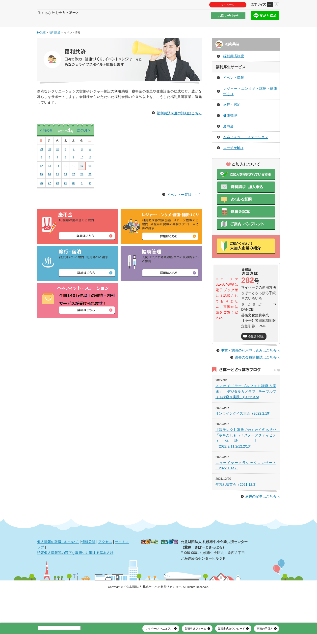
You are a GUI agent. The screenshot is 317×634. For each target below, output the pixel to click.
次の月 (83, 145)
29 (41, 163)
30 (49, 163)
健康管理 (230, 130)
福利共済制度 (233, 71)
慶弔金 (228, 141)
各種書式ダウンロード (231, 628)
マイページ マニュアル (159, 628)
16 (73, 180)
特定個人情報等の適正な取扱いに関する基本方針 (75, 578)
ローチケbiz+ (233, 163)
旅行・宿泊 (231, 120)
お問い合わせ (228, 18)
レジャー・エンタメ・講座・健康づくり (250, 106)
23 (73, 189)
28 (57, 197)
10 (81, 172)
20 (49, 189)
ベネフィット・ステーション (245, 152)
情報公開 (88, 567)
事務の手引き (265, 628)
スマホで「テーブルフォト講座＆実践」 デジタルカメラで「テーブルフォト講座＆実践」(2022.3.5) (245, 417)
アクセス (105, 567)
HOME (41, 47)
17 (81, 180)
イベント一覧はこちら (184, 209)
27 (49, 197)
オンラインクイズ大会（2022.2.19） (243, 439)
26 (41, 197)
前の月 (46, 145)
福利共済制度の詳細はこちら (179, 128)
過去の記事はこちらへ (262, 522)
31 (57, 163)
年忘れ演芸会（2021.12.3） (237, 510)
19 (41, 189)
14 (57, 180)
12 (41, 180)
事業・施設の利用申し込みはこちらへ (250, 376)
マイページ (228, 4)
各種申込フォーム (195, 628)
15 (65, 180)
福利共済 (54, 47)
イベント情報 (233, 92)
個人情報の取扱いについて (58, 567)
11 (89, 172)
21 (57, 189)
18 (89, 180)
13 (49, 180)
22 (65, 189)
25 (89, 189)
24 (81, 189)
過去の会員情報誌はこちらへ (257, 383)
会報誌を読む (256, 351)
